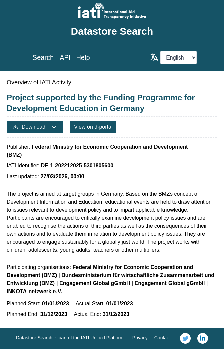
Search (43, 57)
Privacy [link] (140, 337)
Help (83, 57)
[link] (185, 338)
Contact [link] (162, 337)
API (65, 57)
